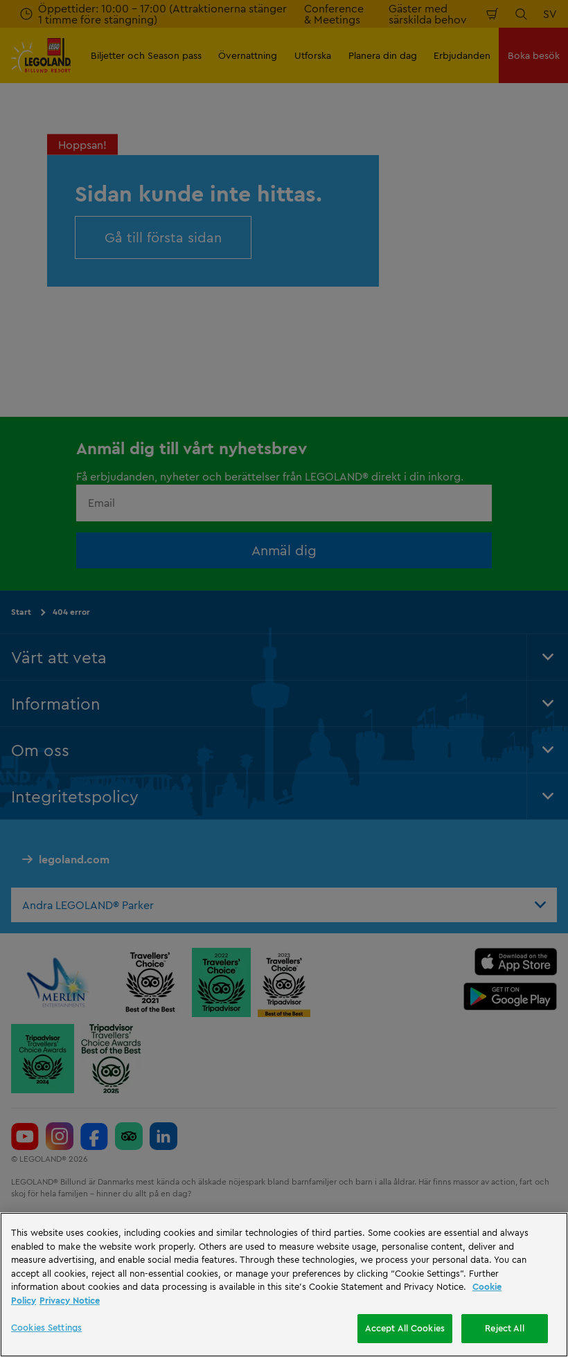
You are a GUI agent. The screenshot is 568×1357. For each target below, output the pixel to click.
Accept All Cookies (405, 1327)
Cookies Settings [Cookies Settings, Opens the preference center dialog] (46, 1327)
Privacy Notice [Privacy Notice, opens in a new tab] (69, 1300)
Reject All (504, 1327)
